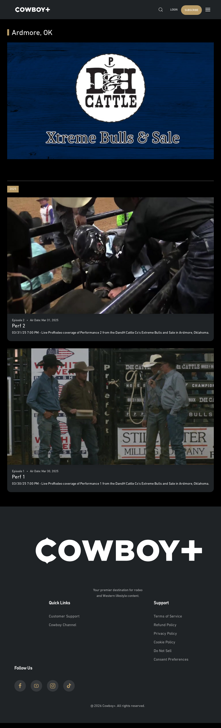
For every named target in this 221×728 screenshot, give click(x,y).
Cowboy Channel (62, 625)
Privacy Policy (165, 634)
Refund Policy (165, 625)
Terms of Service (168, 616)
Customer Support (64, 616)
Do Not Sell (162, 651)
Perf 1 (18, 477)
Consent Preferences (171, 660)
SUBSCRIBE (191, 10)
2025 (13, 189)
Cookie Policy (164, 642)
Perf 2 (18, 326)
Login (173, 10)
